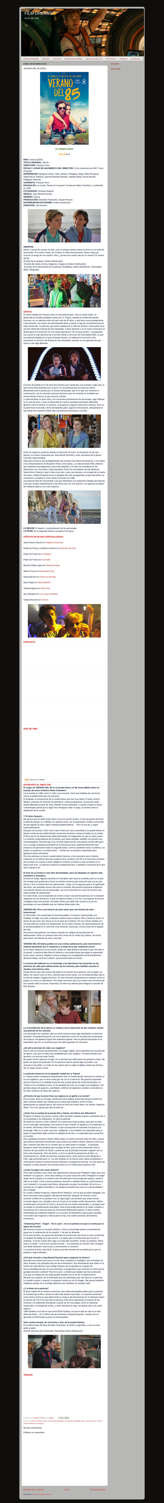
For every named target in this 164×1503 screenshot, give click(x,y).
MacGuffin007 (44, 582)
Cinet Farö (45, 588)
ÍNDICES (45, 59)
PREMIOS (123, 59)
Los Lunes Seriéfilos (48, 594)
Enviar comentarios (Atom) (42, 1494)
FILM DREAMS (38, 13)
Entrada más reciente (33, 1489)
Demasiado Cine (46, 571)
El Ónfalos (46, 554)
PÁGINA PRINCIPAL (31, 59)
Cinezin (45, 600)
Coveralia (46, 560)
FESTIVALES (111, 59)
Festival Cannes (41, 1421)
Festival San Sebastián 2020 (74, 1421)
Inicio (66, 1489)
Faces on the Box (48, 577)
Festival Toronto (90, 1421)
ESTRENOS (135, 59)
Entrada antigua (97, 1489)
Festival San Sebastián (56, 1421)
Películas (40, 1423)
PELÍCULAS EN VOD (94, 59)
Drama (33, 1421)
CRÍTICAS (57, 59)
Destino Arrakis (53, 565)
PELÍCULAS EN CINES (73, 59)
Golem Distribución (29, 1423)
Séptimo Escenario (54, 542)
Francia (99, 1421)
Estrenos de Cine (68, 548)
